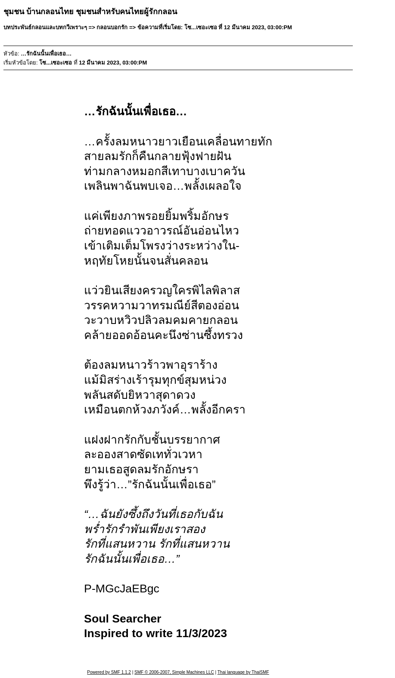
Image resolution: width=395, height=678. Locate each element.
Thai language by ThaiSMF (243, 672)
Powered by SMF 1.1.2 (109, 672)
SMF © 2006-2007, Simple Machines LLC (174, 672)
